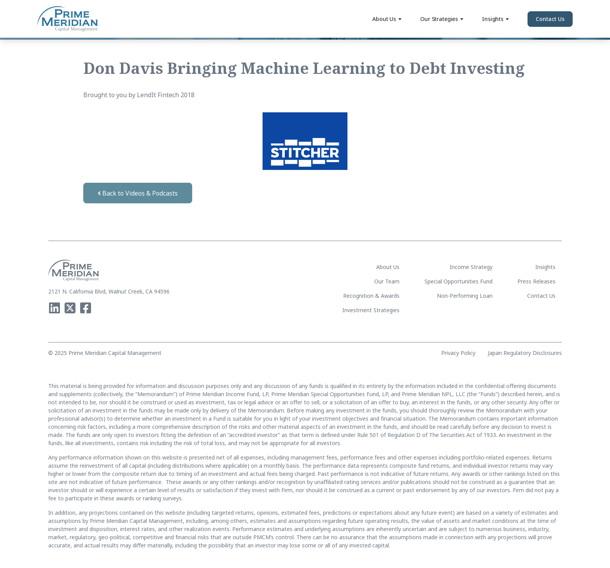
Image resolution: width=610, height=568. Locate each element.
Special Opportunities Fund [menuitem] (458, 281)
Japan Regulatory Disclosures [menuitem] (525, 353)
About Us (386, 19)
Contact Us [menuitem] (541, 295)
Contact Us (550, 19)
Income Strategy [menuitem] (471, 267)
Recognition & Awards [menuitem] (371, 295)
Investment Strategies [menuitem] (371, 310)
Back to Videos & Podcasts (138, 193)
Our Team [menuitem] (387, 281)
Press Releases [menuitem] (536, 281)
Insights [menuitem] (545, 267)
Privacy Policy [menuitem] (458, 353)
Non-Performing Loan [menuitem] (465, 295)
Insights (495, 19)
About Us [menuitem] (388, 267)
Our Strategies (441, 19)
